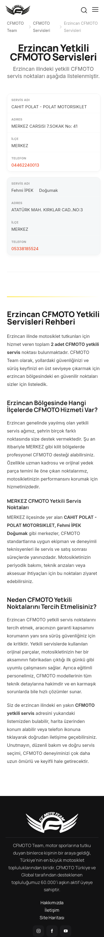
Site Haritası (52, 918)
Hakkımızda (52, 903)
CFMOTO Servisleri (41, 27)
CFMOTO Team (15, 27)
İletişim (52, 910)
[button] (95, 9)
